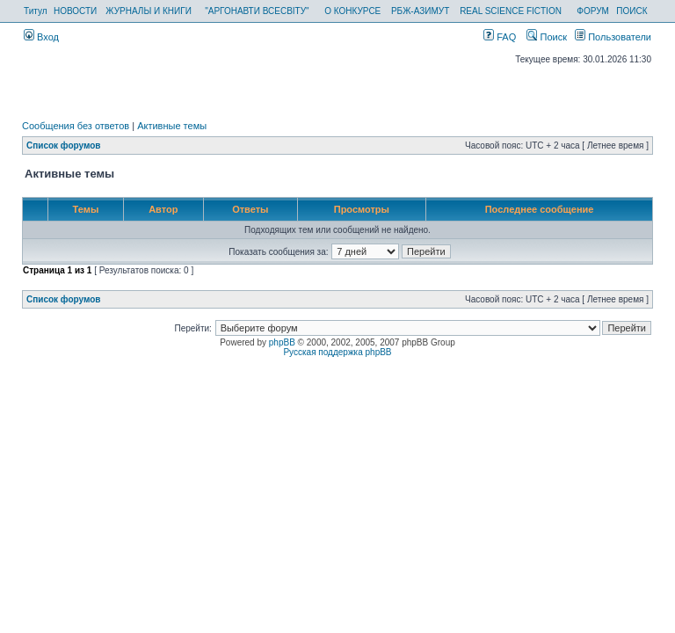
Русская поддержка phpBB (337, 352)
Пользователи (613, 37)
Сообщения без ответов (75, 125)
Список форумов (63, 145)
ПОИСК (631, 11)
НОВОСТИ (75, 11)
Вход (41, 37)
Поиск (546, 37)
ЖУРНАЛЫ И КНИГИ (148, 11)
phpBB (282, 342)
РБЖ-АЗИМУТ (420, 11)
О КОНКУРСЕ (352, 11)
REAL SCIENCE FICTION (511, 11)
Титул (35, 11)
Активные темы (172, 125)
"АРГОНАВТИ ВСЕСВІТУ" (256, 11)
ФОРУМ (593, 11)
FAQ (499, 37)
